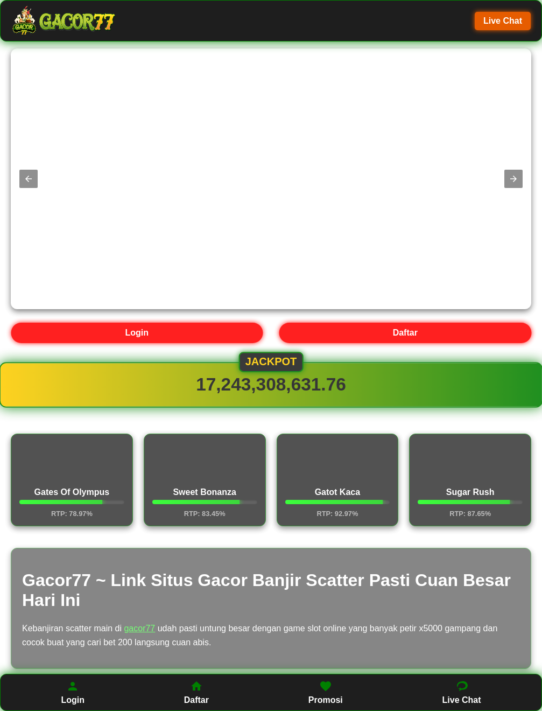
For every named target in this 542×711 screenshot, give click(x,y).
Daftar (405, 332)
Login (137, 332)
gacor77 (139, 628)
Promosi (325, 692)
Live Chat (502, 20)
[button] (28, 179)
